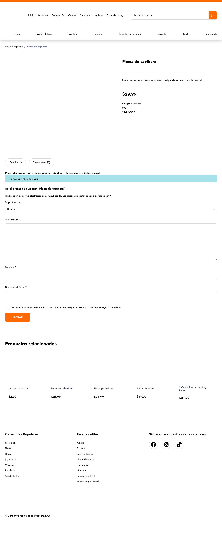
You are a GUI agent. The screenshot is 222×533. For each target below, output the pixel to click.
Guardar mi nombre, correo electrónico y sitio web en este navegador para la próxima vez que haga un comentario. (65, 307)
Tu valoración (13, 219)
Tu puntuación (13, 202)
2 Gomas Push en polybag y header (193, 388)
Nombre (10, 267)
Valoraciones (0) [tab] (41, 162)
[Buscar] (213, 15)
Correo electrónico (16, 287)
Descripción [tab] (15, 162)
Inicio (8, 46)
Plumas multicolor (146, 388)
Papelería (18, 46)
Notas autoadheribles (62, 388)
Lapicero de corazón (19, 388)
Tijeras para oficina (103, 388)
